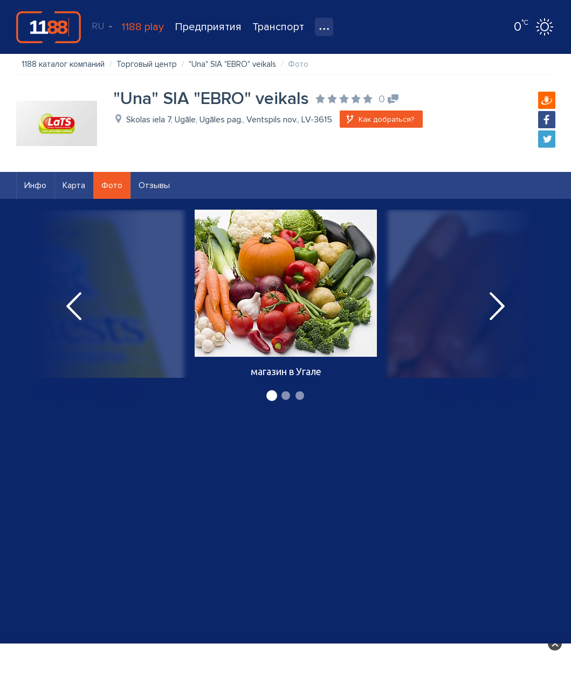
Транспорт (278, 26)
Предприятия (208, 26)
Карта (74, 185)
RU (102, 26)
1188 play (142, 26)
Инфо (35, 185)
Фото (111, 185)
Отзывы (154, 185)
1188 (48, 27)
